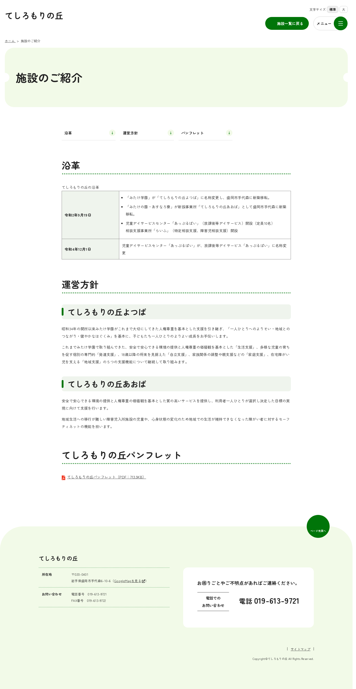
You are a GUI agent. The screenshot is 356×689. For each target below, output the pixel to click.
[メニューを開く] (330, 23)
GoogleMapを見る (127, 580)
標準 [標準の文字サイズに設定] (332, 9)
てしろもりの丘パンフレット (106, 477)
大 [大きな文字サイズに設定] (343, 9)
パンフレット (192, 133)
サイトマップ (300, 649)
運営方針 (130, 133)
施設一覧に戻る (290, 23)
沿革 (68, 133)
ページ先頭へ (318, 531)
